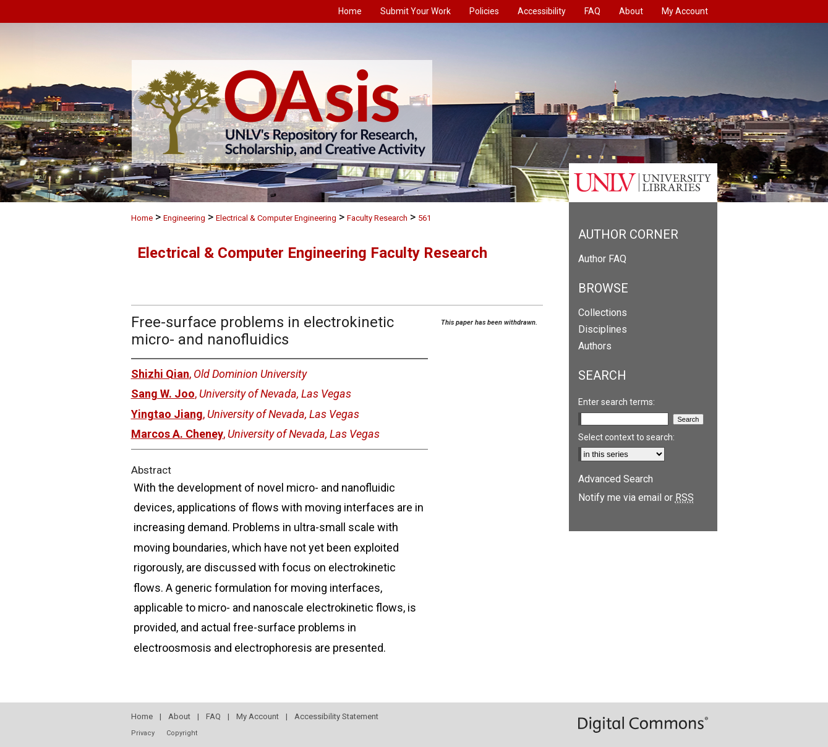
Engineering (184, 218)
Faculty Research (377, 218)
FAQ (213, 716)
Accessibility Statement (336, 716)
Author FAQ (602, 259)
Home (142, 218)
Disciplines (602, 329)
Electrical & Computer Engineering (276, 218)
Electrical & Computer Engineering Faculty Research (312, 253)
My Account (257, 716)
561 (424, 218)
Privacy (143, 733)
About (179, 716)
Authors (595, 346)
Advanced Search (615, 479)
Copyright (181, 733)
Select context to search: (626, 437)
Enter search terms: (616, 402)
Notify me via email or (636, 497)
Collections (602, 312)
